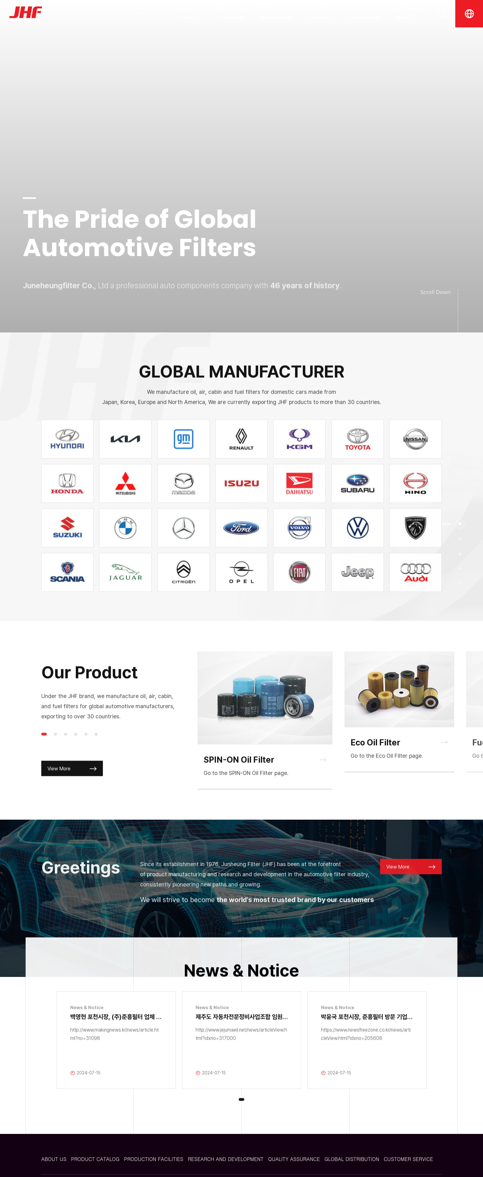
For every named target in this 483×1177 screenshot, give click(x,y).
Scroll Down (435, 292)
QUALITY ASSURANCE (320, 13)
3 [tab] (65, 754)
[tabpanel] (265, 741)
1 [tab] (44, 754)
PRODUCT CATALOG (190, 13)
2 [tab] (55, 754)
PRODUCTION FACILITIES (233, 13)
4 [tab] (75, 754)
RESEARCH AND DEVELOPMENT (276, 13)
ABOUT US (149, 13)
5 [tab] (85, 754)
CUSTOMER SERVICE (406, 13)
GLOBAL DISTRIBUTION (363, 13)
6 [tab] (96, 754)
